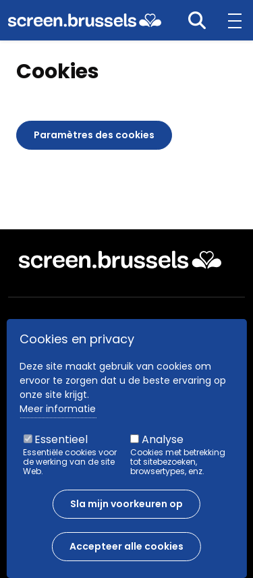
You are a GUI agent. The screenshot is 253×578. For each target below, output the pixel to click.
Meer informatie (58, 418)
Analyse (163, 449)
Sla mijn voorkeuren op (126, 513)
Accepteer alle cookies (126, 555)
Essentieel (61, 449)
